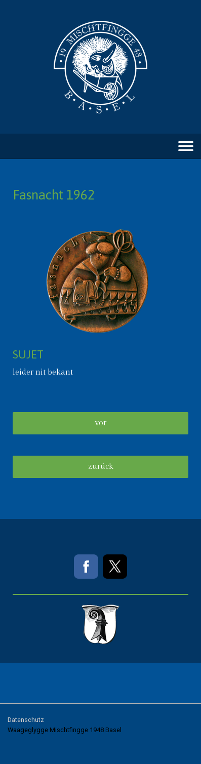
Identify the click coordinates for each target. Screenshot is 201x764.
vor (100, 423)
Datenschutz (26, 719)
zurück (100, 466)
